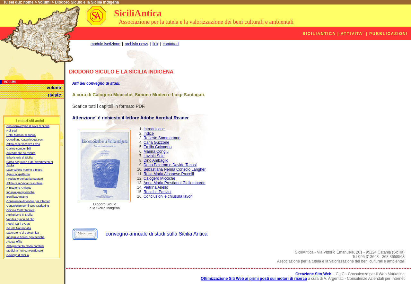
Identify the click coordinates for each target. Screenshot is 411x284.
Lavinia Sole (154, 156)
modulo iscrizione (105, 44)
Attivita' (352, 33)
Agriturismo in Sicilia (19, 214)
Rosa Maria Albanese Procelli (169, 174)
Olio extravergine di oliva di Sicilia (27, 126)
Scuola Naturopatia (18, 228)
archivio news (136, 44)
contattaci (171, 44)
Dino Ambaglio (156, 160)
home (28, 2)
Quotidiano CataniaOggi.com (25, 139)
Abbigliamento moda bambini (25, 246)
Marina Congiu (156, 151)
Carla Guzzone (156, 142)
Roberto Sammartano (162, 138)
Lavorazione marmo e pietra (24, 169)
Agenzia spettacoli (18, 174)
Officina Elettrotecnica (20, 210)
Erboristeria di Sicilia (19, 157)
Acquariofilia (14, 241)
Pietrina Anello (156, 187)
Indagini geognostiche (20, 192)
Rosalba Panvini (157, 192)
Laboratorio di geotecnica (22, 232)
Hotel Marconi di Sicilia (21, 135)
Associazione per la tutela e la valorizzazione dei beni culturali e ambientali (206, 22)
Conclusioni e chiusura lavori (168, 196)
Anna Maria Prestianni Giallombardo (175, 183)
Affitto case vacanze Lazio (23, 144)
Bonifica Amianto (17, 196)
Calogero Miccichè (159, 178)
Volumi (44, 2)
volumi (54, 87)
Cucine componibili (18, 148)
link (155, 44)
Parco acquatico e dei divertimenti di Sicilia (29, 163)
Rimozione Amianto (18, 187)
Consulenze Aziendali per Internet (28, 201)
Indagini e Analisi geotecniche (25, 237)
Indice (149, 133)
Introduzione (154, 129)
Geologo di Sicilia (17, 255)
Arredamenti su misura (21, 153)
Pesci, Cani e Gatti (18, 223)
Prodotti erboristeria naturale (24, 178)
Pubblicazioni (388, 33)
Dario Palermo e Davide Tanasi (170, 165)
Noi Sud (11, 130)
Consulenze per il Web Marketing (27, 205)
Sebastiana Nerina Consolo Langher (175, 169)
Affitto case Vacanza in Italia (24, 183)
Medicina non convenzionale (24, 250)
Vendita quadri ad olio (20, 219)
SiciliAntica (138, 13)
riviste (54, 95)
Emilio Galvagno (157, 147)
